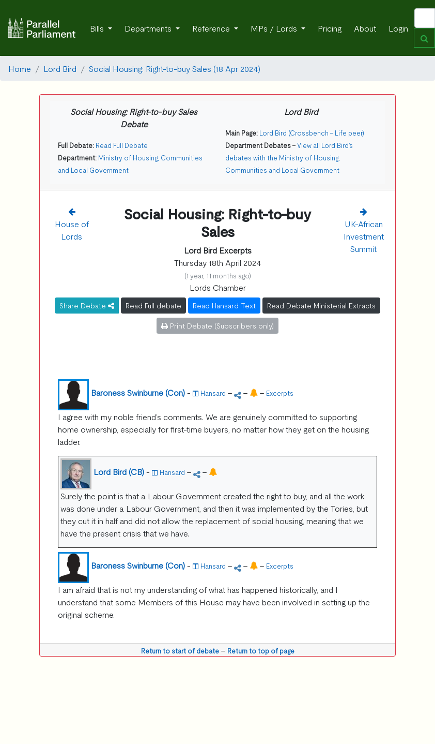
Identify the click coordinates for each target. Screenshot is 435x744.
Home (19, 68)
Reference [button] (212, 28)
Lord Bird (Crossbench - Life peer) (311, 132)
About (365, 28)
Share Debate (86, 305)
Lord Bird (59, 68)
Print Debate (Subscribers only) (217, 325)
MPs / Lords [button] (275, 28)
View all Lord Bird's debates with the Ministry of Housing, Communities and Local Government (289, 157)
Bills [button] (98, 28)
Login (398, 28)
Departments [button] (149, 28)
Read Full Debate (122, 145)
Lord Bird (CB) (119, 471)
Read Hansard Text (224, 305)
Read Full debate (153, 305)
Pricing (329, 28)
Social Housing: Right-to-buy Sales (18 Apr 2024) (174, 68)
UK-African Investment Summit (364, 236)
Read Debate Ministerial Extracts (321, 305)
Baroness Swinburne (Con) (138, 392)
